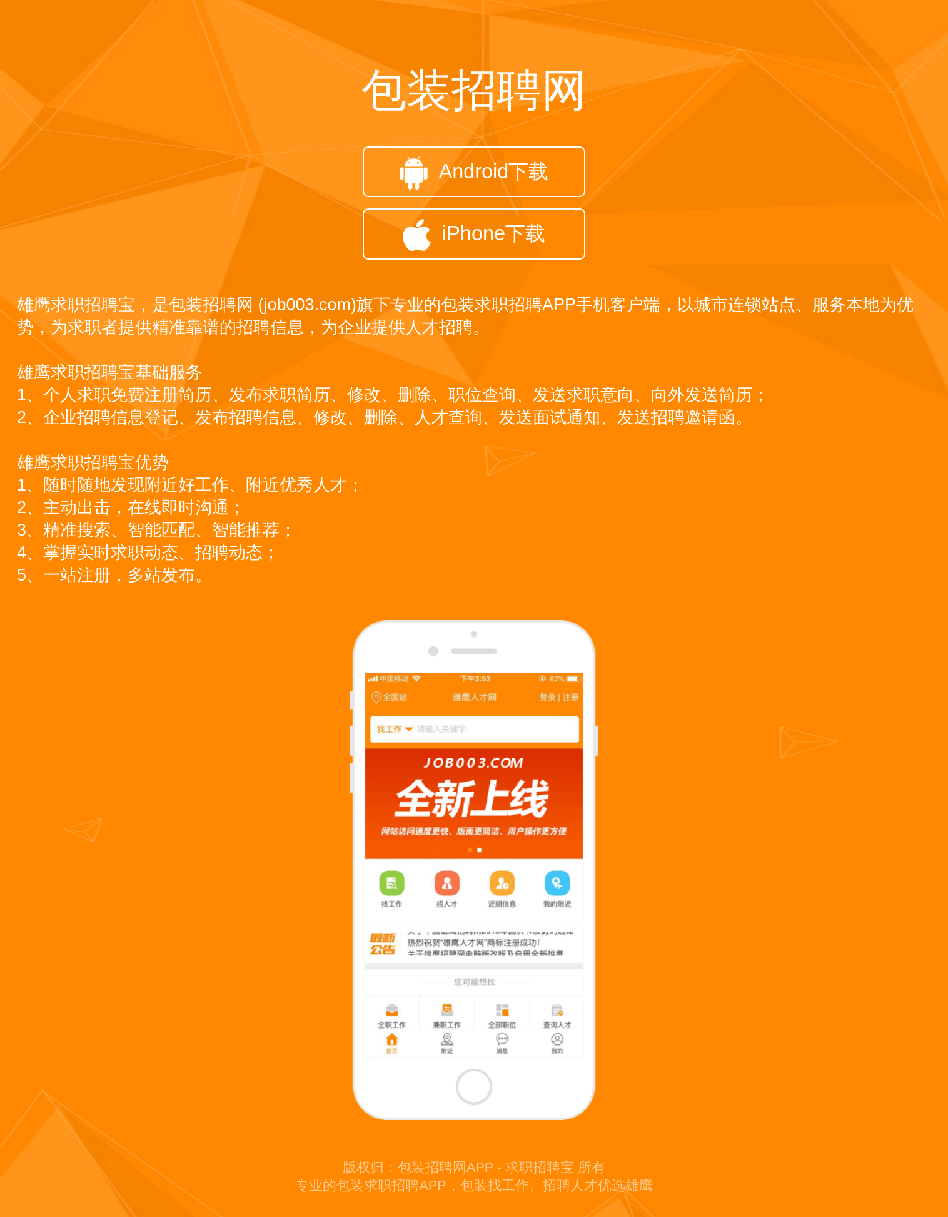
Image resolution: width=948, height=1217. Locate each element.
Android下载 (474, 173)
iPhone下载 (474, 235)
